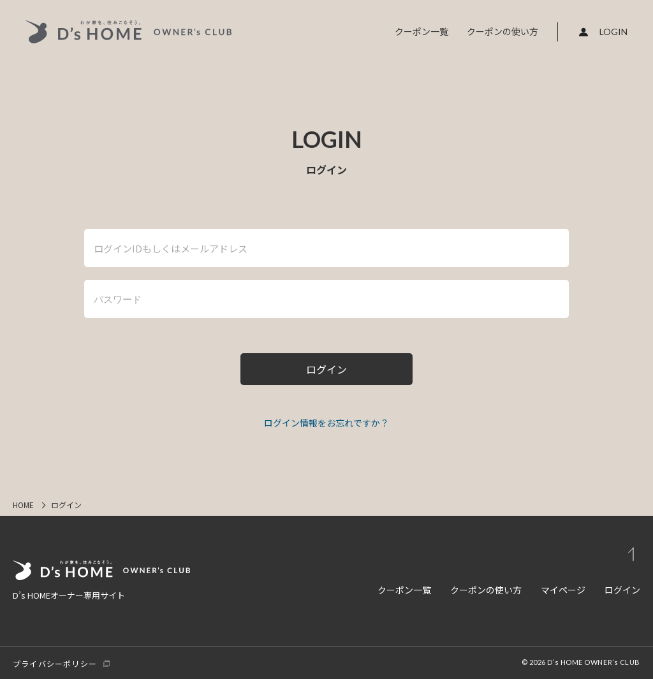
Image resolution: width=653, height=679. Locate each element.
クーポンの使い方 (502, 31)
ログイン (622, 589)
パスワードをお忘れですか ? (326, 424)
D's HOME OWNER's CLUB (129, 31)
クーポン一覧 (421, 31)
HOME (23, 504)
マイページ (563, 589)
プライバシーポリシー (55, 663)
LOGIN (613, 31)
